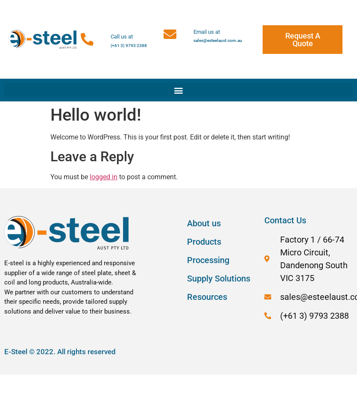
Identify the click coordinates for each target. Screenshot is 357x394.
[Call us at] (87, 39)
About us (204, 223)
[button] (178, 90)
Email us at (206, 32)
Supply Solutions (218, 278)
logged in (103, 177)
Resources (207, 297)
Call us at (122, 36)
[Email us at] (170, 34)
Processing (208, 260)
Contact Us (285, 220)
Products (204, 242)
